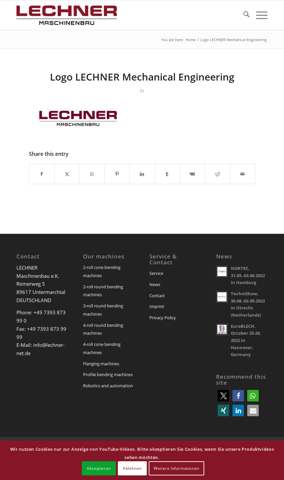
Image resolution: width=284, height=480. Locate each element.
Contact (157, 296)
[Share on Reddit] (217, 174)
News (154, 284)
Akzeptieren (99, 468)
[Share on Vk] (192, 174)
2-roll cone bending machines (101, 271)
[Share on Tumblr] (167, 174)
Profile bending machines (108, 374)
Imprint (156, 306)
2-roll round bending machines (103, 291)
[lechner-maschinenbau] (66, 15)
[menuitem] (243, 15)
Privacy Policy (162, 318)
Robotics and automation (108, 386)
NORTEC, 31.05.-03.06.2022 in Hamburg (248, 275)
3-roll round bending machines (103, 310)
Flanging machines (101, 364)
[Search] (243, 15)
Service (156, 273)
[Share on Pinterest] (117, 174)
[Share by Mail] (242, 174)
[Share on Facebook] (41, 174)
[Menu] (259, 15)
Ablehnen (132, 468)
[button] (223, 395)
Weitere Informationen (176, 468)
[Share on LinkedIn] (142, 174)
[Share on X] (67, 174)
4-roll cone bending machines (101, 348)
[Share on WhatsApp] (91, 174)
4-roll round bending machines (103, 329)
